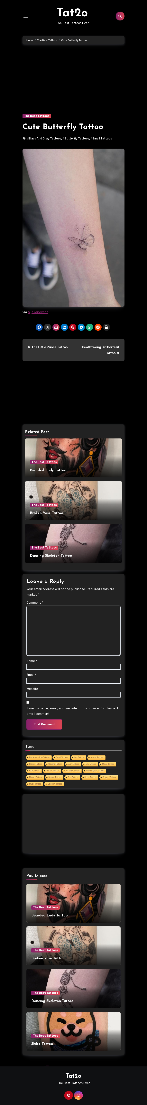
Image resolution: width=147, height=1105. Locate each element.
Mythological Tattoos (95, 771)
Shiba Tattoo (42, 1044)
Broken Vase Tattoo (46, 513)
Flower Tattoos (35, 764)
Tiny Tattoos (90, 764)
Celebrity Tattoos (55, 784)
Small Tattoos (62, 757)
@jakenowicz (38, 312)
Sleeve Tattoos (54, 777)
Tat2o (72, 13)
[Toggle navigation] (26, 16)
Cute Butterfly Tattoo (63, 127)
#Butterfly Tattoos (76, 138)
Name (31, 661)
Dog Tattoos (73, 777)
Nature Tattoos (35, 777)
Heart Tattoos (90, 777)
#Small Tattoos (101, 138)
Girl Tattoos (79, 757)
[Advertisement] (74, 85)
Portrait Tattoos (52, 771)
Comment (34, 602)
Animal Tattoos (96, 757)
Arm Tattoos (73, 764)
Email (31, 675)
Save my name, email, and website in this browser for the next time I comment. (72, 711)
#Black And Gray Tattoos (43, 138)
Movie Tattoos (108, 764)
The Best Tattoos (36, 116)
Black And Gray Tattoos (39, 757)
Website (32, 689)
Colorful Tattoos (55, 764)
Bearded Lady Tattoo (48, 470)
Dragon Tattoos (109, 777)
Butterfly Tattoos (73, 771)
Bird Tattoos (34, 771)
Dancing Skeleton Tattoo (51, 556)
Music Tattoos (35, 784)
